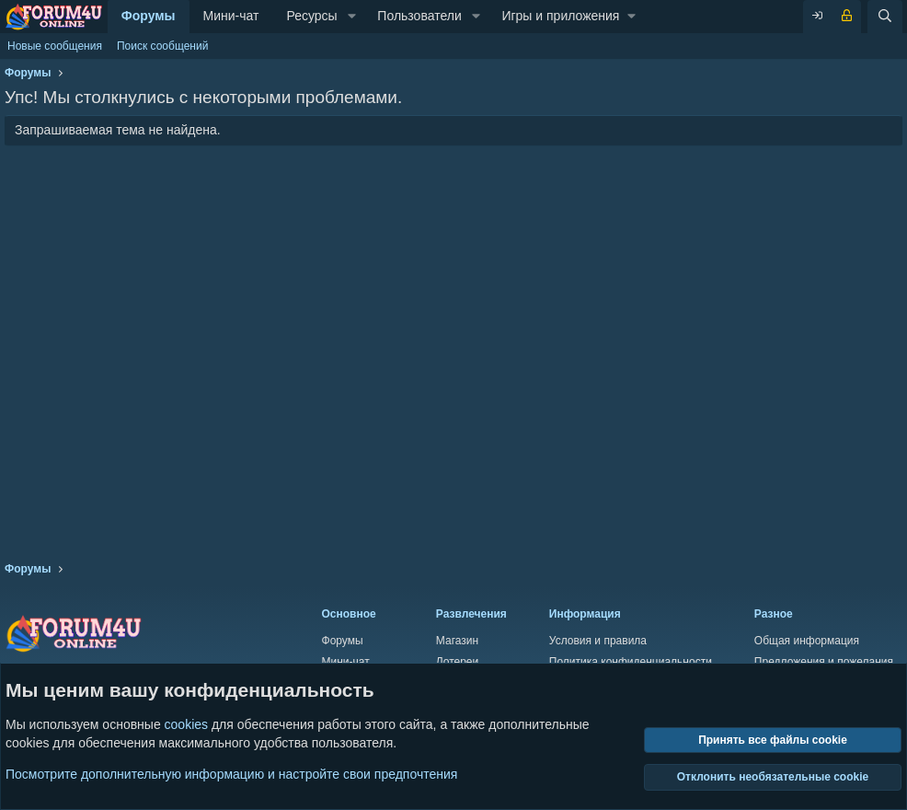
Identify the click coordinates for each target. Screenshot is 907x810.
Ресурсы (311, 15)
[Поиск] (884, 16)
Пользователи (419, 15)
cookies (186, 724)
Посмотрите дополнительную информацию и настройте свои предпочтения (231, 773)
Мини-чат (231, 15)
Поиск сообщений (162, 46)
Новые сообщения (54, 46)
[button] (351, 16)
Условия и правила (598, 640)
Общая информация (806, 640)
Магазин (457, 640)
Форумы (148, 15)
